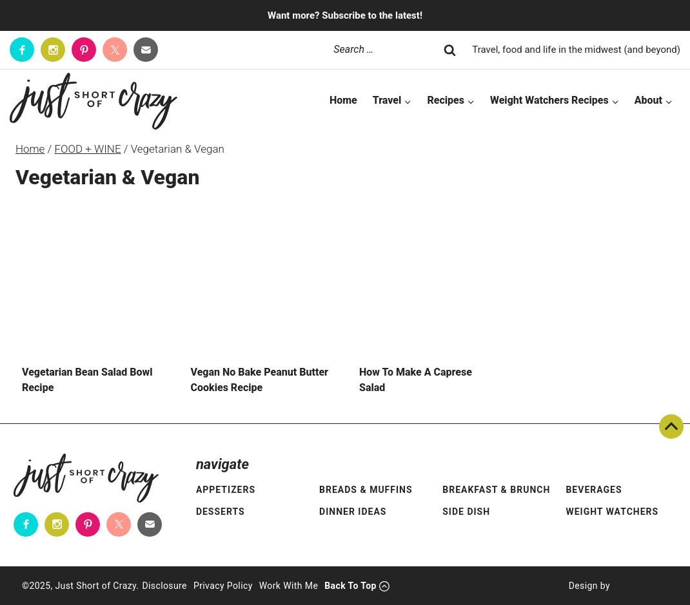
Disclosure (164, 586)
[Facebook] (22, 49)
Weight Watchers (612, 511)
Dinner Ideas (352, 511)
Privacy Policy (223, 586)
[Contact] (145, 49)
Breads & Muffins (366, 490)
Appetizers (225, 490)
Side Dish (466, 511)
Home (343, 100)
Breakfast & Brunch (496, 490)
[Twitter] (115, 49)
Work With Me (289, 586)
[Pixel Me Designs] (639, 586)
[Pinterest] (84, 49)
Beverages (594, 490)
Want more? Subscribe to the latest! (345, 15)
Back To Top (671, 426)
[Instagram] (53, 49)
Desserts (220, 511)
